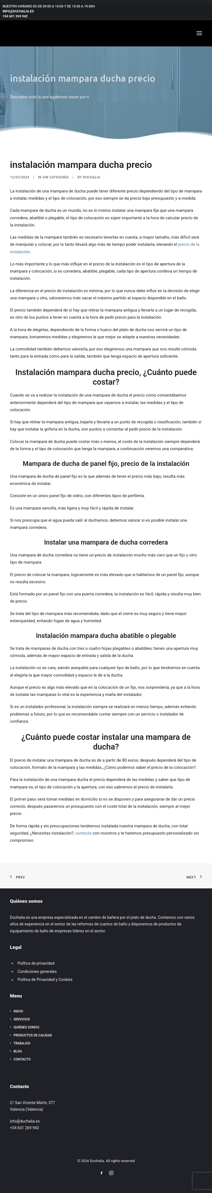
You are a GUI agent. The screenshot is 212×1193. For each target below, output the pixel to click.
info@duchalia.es (18, 11)
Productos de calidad (33, 1035)
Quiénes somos (26, 1027)
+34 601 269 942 (15, 16)
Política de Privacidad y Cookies (45, 979)
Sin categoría (56, 177)
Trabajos (22, 1043)
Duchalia (91, 177)
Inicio (18, 1011)
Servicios (22, 1019)
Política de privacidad (36, 963)
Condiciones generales (37, 971)
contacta (83, 833)
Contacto (22, 1059)
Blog (18, 1051)
